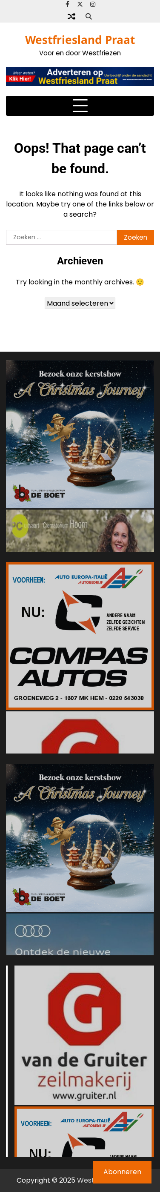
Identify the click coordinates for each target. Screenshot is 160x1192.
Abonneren (122, 1172)
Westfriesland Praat (80, 39)
